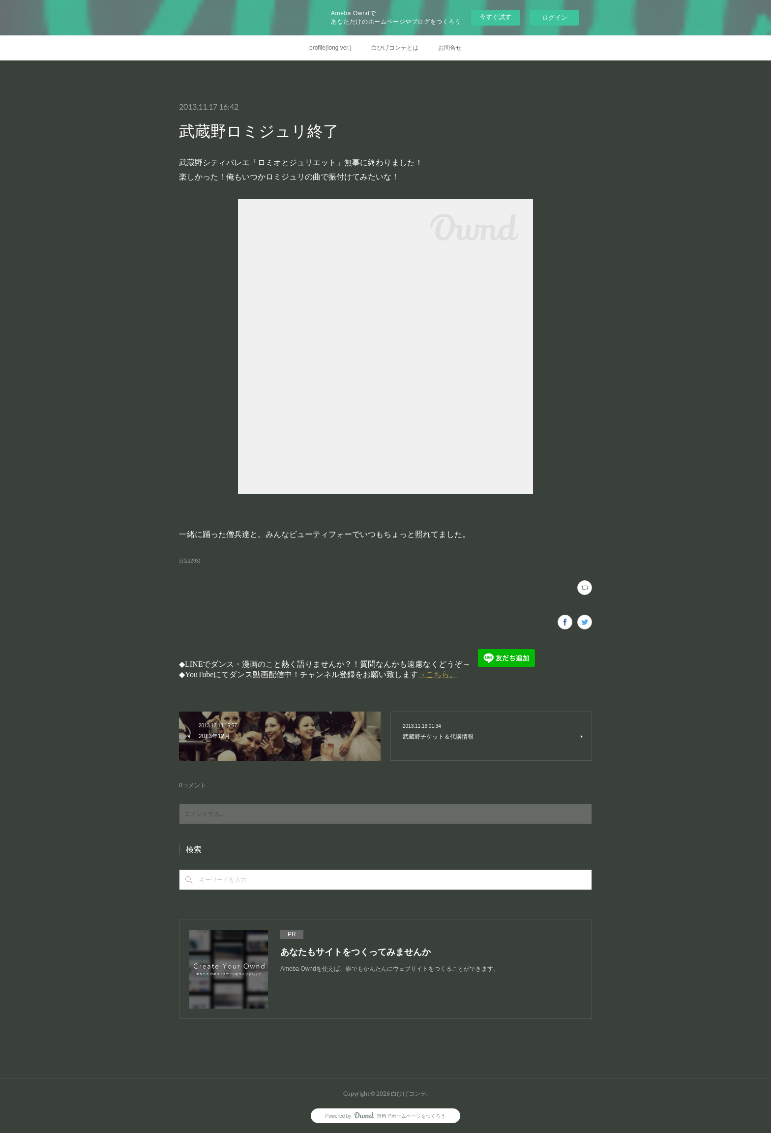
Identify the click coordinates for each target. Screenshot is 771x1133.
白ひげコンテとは (394, 47)
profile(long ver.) (330, 47)
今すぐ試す (495, 17)
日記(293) (189, 561)
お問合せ (450, 47)
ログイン (554, 17)
